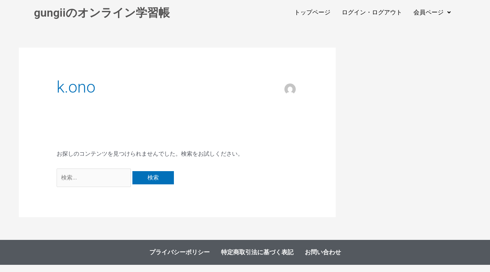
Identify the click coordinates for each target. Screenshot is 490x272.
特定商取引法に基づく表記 (256, 252)
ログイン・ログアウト (372, 12)
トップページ (312, 12)
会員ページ (432, 12)
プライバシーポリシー (179, 252)
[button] (432, 12)
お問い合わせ (322, 252)
